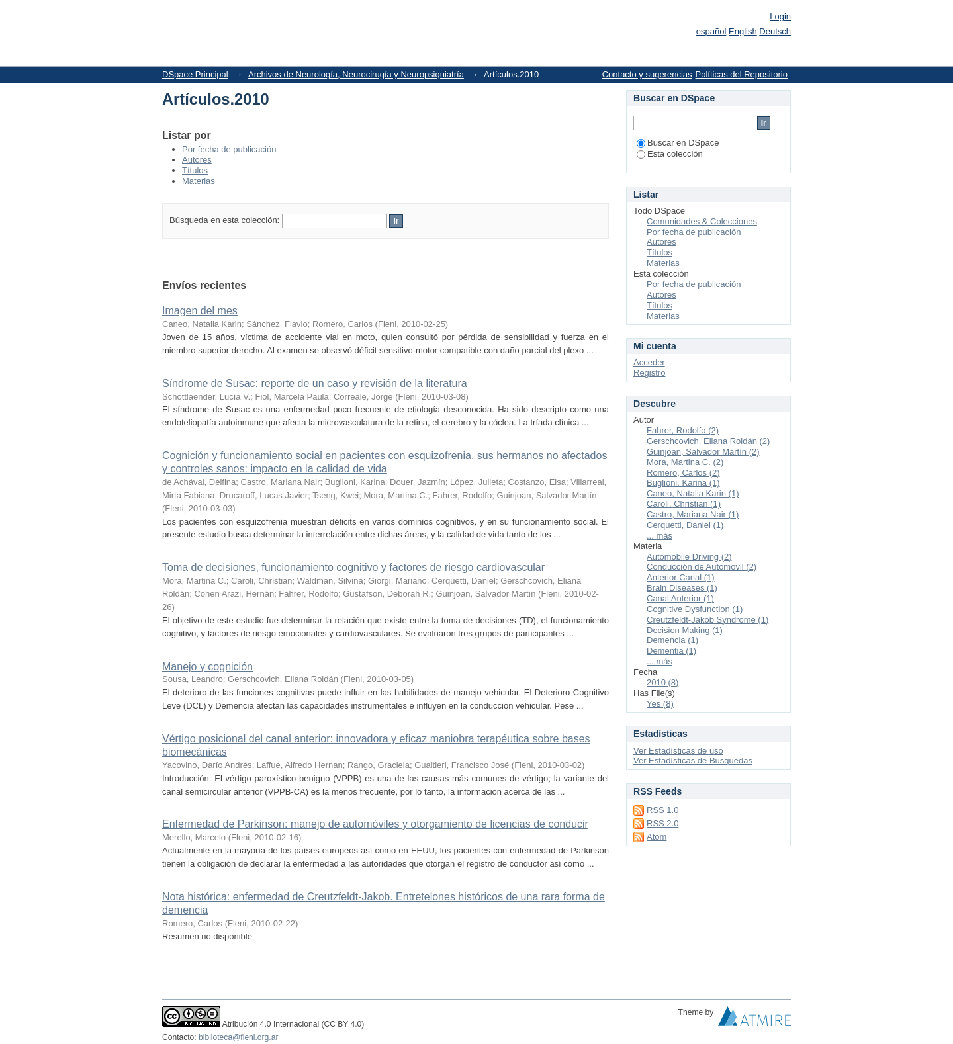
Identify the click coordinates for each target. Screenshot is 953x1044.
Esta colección (670, 154)
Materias (198, 181)
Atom (656, 837)
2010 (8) (662, 682)
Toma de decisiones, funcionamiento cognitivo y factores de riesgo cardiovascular (353, 567)
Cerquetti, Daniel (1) (685, 525)
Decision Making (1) (685, 630)
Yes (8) (660, 704)
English (743, 31)
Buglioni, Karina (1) (683, 483)
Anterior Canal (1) (681, 577)
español (711, 31)
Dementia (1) (671, 651)
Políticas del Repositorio (742, 74)
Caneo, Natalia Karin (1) (693, 493)
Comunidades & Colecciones (702, 221)
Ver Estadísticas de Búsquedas (692, 760)
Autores (197, 160)
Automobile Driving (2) (689, 557)
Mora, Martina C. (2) (685, 462)
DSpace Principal (195, 74)
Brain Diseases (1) (682, 588)
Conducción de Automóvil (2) (701, 567)
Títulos (195, 170)
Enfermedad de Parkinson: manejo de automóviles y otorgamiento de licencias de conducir (375, 824)
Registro (649, 373)
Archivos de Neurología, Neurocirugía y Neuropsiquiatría (356, 74)
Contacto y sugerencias (647, 74)
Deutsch (775, 31)
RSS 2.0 (662, 823)
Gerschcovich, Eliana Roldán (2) (708, 441)
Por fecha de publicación (229, 149)
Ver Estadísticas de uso (678, 751)
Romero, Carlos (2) (683, 473)
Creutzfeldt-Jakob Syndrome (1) (707, 620)
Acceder (649, 362)
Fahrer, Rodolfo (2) (683, 430)
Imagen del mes (200, 310)
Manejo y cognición (207, 666)
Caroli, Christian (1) (684, 504)
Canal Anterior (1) (680, 598)
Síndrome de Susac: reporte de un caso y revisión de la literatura (314, 383)
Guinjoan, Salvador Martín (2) (703, 452)
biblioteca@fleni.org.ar (238, 1037)
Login (780, 16)
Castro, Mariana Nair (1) (693, 514)
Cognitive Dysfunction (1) (695, 609)
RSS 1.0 (662, 810)
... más (659, 536)
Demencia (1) (672, 640)
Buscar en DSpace (678, 143)
